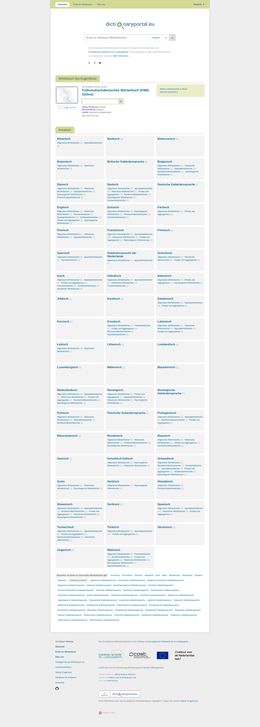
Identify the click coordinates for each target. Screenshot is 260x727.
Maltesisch (116, 367)
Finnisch (63, 230)
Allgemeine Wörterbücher (69, 143)
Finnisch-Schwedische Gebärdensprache (76, 590)
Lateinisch (164, 321)
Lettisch (62, 344)
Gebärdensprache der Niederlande (121, 254)
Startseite (62, 4)
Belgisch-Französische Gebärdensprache (165, 580)
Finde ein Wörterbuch (82, 4)
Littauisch (115, 344)
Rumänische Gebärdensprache (71, 610)
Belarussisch (168, 138)
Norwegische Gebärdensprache (171, 391)
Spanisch (164, 504)
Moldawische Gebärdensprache (101, 605)
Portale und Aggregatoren (70, 220)
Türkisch (113, 527)
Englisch (63, 207)
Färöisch (163, 207)
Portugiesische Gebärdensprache (164, 605)
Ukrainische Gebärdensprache (154, 615)
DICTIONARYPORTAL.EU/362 (94, 87)
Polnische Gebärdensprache (128, 412)
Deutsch (199, 4)
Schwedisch (166, 458)
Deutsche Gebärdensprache (178, 184)
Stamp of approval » (190, 701)
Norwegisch (115, 390)
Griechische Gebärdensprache (71, 595)
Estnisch (113, 207)
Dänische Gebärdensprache (99, 585)
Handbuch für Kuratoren (66, 677)
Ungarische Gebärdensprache (183, 615)
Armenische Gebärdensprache (131, 580)
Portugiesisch (167, 412)
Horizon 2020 (149, 668)
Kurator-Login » (109, 713)
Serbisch (113, 481)
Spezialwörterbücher (184, 169)
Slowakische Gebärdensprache (159, 610)
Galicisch (63, 253)
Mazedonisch (168, 367)
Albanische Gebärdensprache (103, 580)
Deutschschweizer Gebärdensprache (129, 585)
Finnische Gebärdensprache (108, 590)
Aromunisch (127, 575)
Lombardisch (168, 344)
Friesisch (165, 230)
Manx (164, 575)
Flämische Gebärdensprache (136, 590)
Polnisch (63, 412)
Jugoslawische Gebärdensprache (72, 600)
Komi (158, 575)
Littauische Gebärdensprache (186, 600)
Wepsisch (62, 580)
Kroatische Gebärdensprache (132, 600)
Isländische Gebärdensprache (124, 595)
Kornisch (64, 321)
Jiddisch (64, 298)
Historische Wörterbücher (124, 191)
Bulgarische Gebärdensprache (71, 585)
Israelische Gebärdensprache (153, 595)
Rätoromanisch (69, 435)
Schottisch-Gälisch (120, 458)
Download (59, 682)
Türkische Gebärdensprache (126, 615)
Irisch (61, 275)
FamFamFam (112, 681)
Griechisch (165, 253)
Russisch (164, 435)
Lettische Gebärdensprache (159, 600)
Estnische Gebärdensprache (160, 585)
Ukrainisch (166, 527)
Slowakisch (165, 481)
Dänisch (62, 184)
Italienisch (164, 275)
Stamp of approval (63, 672)
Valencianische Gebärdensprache (72, 620)
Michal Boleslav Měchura (125, 674)
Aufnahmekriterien (63, 667)
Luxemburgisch (69, 367)
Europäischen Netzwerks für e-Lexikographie (108, 52)
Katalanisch (165, 298)
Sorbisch (115, 504)
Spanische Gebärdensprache (187, 610)
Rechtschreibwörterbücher (171, 171)
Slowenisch (65, 504)
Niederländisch (67, 390)
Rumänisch (115, 435)
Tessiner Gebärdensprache (70, 615)
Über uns (101, 4)
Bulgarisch (165, 161)
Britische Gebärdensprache (127, 161)
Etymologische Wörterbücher (71, 194)
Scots (61, 481)
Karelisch (115, 298)
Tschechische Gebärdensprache (98, 615)
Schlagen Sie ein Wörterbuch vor (69, 662)
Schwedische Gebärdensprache (129, 610)
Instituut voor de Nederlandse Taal (122, 678)
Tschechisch (65, 527)
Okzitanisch (187, 575)
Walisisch (113, 550)
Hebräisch (149, 575)
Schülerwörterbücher (118, 200)
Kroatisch (113, 321)
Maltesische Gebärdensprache (71, 605)
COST (101, 668)
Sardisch (198, 575)
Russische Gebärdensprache (100, 610)
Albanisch (63, 138)
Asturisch (138, 575)
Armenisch (115, 575)
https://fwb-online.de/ (90, 116)
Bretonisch (64, 161)
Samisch (64, 458)
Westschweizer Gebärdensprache (104, 620)
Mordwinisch (174, 575)
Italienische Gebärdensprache (181, 595)
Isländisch (114, 275)
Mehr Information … (122, 56)
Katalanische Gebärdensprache (103, 600)
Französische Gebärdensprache (165, 590)
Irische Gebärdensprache (98, 595)
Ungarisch (65, 550)
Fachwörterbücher (83, 214)
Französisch (115, 230)
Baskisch (115, 138)
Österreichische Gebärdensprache (132, 605)
